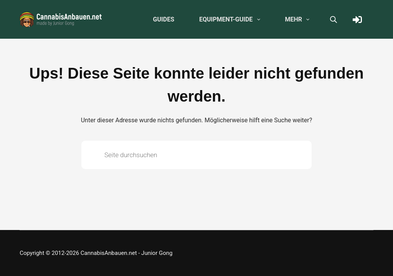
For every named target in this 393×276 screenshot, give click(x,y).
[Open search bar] (333, 19)
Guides (163, 19)
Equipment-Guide (231, 19)
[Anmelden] (357, 19)
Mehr (299, 19)
